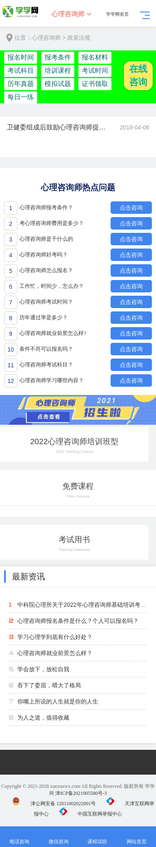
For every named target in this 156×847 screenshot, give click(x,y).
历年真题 (20, 83)
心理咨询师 (68, 13)
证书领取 (95, 83)
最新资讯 (28, 576)
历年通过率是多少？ (43, 317)
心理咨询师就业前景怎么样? (52, 333)
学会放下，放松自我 (43, 669)
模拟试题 (58, 83)
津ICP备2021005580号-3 (81, 793)
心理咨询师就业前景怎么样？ (54, 653)
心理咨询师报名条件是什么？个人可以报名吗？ (78, 620)
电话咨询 (19, 837)
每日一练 (20, 96)
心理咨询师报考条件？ (46, 207)
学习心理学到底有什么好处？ (54, 637)
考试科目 (20, 70)
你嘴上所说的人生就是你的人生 (57, 701)
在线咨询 (138, 75)
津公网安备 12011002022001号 (54, 803)
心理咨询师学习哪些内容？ (51, 380)
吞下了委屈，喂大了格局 (49, 685)
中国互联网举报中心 (90, 814)
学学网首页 (117, 14)
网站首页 (136, 837)
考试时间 (95, 70)
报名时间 (20, 57)
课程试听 (97, 837)
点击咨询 (131, 207)
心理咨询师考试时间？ (46, 302)
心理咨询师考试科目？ (46, 364)
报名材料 (95, 57)
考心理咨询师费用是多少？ (51, 223)
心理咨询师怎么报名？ (46, 270)
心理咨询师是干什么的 (46, 239)
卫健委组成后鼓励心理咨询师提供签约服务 (56, 127)
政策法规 (78, 37)
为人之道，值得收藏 (43, 717)
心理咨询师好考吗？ (43, 254)
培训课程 (58, 70)
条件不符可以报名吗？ (46, 349)
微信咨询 (58, 837)
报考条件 (58, 57)
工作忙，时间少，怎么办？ (51, 286)
